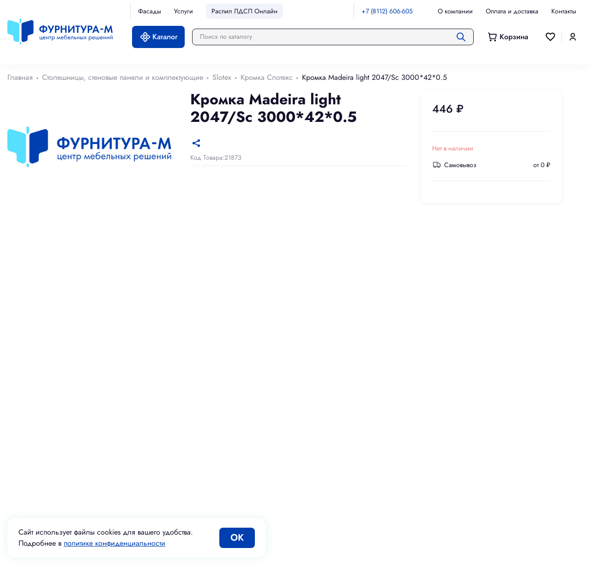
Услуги (183, 11)
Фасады (149, 11)
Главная (20, 77)
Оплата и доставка (512, 11)
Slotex (221, 77)
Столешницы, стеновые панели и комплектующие (122, 77)
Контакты (563, 11)
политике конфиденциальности (114, 543)
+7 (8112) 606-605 (387, 11)
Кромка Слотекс (267, 77)
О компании (455, 11)
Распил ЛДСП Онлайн (244, 11)
